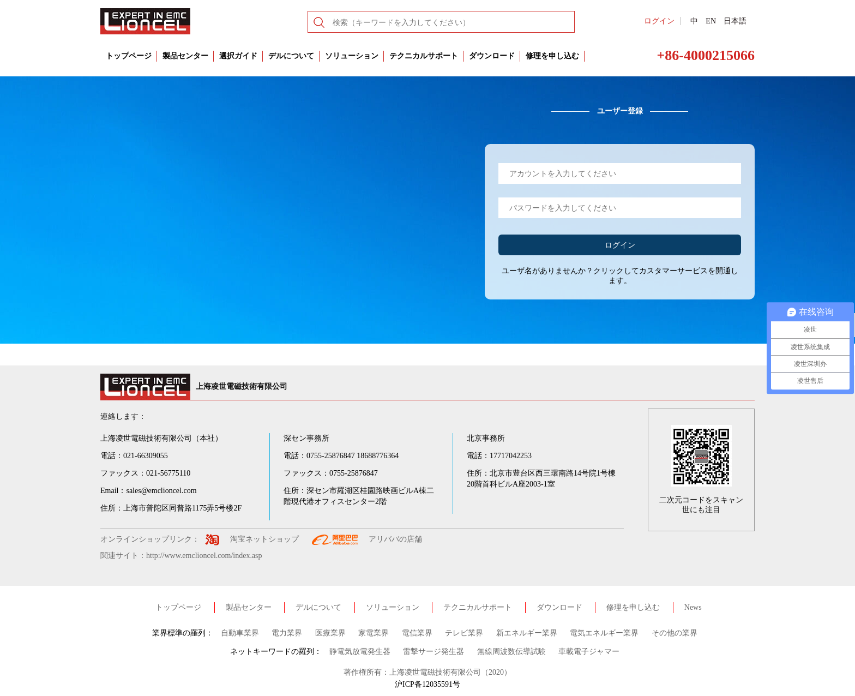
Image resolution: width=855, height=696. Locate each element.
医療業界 (330, 633)
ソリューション (351, 56)
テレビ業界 (464, 633)
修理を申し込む (552, 56)
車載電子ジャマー (588, 651)
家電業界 (373, 633)
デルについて (291, 56)
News (693, 607)
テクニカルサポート (423, 56)
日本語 (735, 21)
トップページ (129, 56)
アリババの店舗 (395, 539)
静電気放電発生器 (359, 651)
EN (711, 21)
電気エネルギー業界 (604, 633)
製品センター (185, 56)
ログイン (659, 21)
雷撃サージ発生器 (433, 651)
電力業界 (287, 633)
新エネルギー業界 (526, 633)
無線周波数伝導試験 (511, 651)
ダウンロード (492, 56)
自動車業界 (240, 633)
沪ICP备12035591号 (427, 684)
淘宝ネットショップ (264, 539)
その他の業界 (674, 633)
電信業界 (417, 633)
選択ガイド (238, 56)
